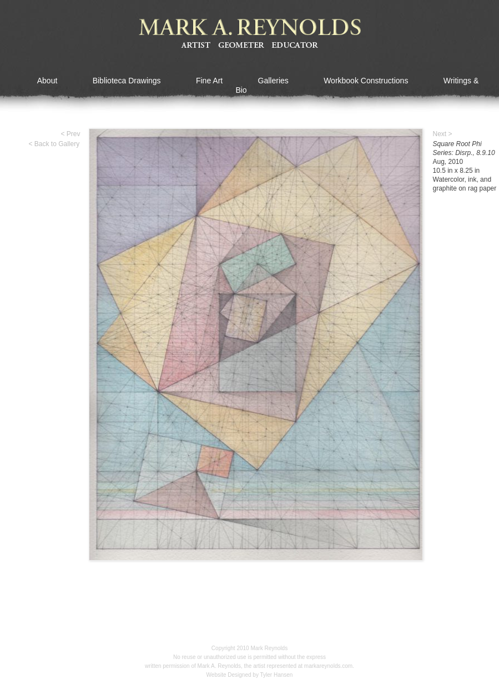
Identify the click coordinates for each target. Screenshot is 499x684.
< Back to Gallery (54, 144)
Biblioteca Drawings (127, 80)
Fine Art (209, 80)
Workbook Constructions (366, 80)
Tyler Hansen (276, 675)
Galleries (273, 80)
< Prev (70, 134)
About (47, 80)
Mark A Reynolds (249, 34)
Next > (442, 134)
